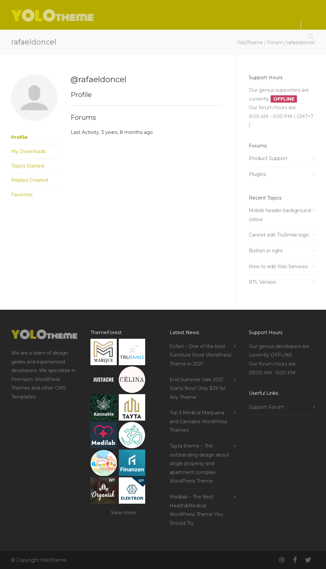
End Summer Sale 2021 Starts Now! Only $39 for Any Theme (198, 388)
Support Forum (266, 407)
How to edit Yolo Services (278, 266)
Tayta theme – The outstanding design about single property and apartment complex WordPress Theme (199, 463)
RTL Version (262, 282)
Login (286, 37)
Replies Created (29, 180)
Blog (231, 37)
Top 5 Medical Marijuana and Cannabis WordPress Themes (198, 421)
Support (149, 37)
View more (123, 513)
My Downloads (28, 151)
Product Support (268, 158)
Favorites (21, 195)
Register (258, 37)
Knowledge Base (193, 37)
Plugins (257, 174)
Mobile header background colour (280, 214)
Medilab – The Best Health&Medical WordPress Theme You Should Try (196, 510)
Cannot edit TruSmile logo (279, 235)
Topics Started (27, 166)
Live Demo (80, 37)
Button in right (266, 251)
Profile (19, 137)
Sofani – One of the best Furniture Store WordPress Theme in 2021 (200, 355)
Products (116, 37)
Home (48, 37)
